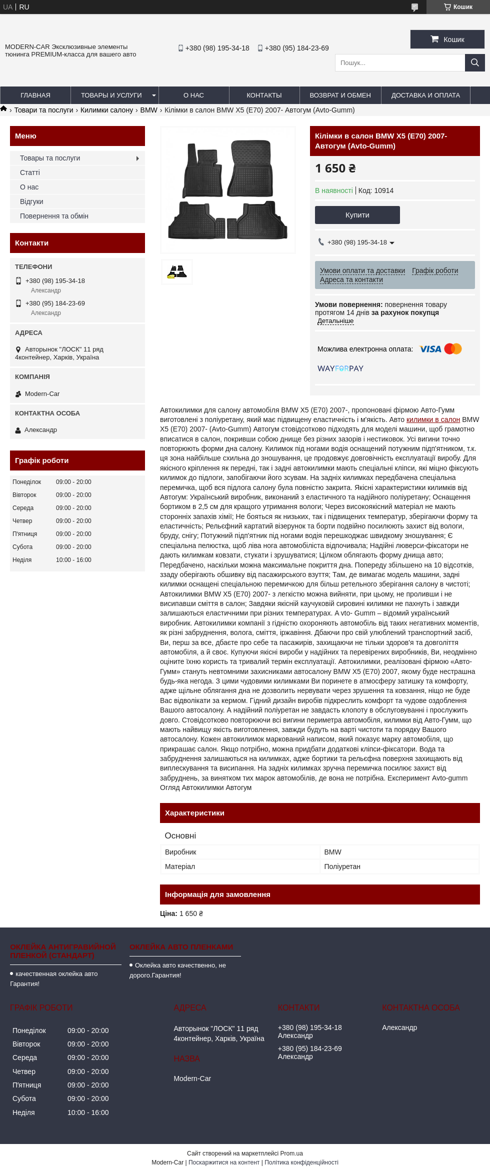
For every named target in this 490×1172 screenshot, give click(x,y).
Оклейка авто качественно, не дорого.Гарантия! (178, 970)
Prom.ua (291, 1153)
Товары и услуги (111, 95)
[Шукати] (475, 63)
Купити (358, 214)
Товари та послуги (43, 110)
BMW (149, 110)
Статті (30, 172)
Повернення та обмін (54, 216)
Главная (35, 95)
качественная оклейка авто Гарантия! (54, 979)
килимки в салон (433, 420)
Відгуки (32, 202)
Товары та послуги (50, 158)
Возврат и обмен (340, 95)
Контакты (264, 95)
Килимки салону (106, 110)
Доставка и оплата (426, 95)
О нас (194, 95)
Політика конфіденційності (301, 1162)
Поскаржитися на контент (224, 1162)
